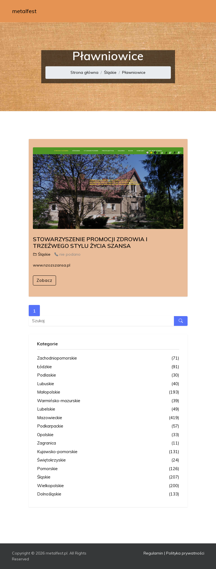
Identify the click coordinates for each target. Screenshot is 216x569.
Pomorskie (108, 469)
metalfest (24, 11)
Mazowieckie (108, 418)
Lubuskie (108, 384)
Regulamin (153, 553)
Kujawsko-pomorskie (108, 452)
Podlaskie (108, 375)
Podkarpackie (108, 426)
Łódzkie (108, 367)
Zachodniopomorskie (108, 358)
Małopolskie (108, 392)
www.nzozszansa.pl (51, 265)
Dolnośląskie (108, 494)
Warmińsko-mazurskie (108, 401)
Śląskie (110, 72)
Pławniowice (133, 72)
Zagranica (108, 443)
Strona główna (84, 72)
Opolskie (108, 435)
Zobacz (44, 280)
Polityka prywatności (185, 553)
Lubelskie (108, 409)
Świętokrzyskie (108, 460)
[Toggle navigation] (196, 11)
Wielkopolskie (108, 486)
